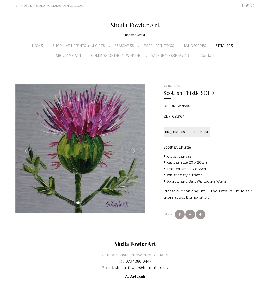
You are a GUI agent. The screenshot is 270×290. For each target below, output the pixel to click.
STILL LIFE (224, 45)
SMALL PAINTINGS (158, 45)
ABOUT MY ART (68, 55)
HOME (37, 45)
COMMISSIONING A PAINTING (116, 55)
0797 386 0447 (25, 5)
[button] (25, 148)
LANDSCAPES (195, 45)
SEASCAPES (124, 45)
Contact (207, 55)
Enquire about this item (186, 132)
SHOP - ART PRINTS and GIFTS (79, 45)
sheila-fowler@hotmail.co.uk (59, 5)
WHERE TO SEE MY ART (171, 55)
